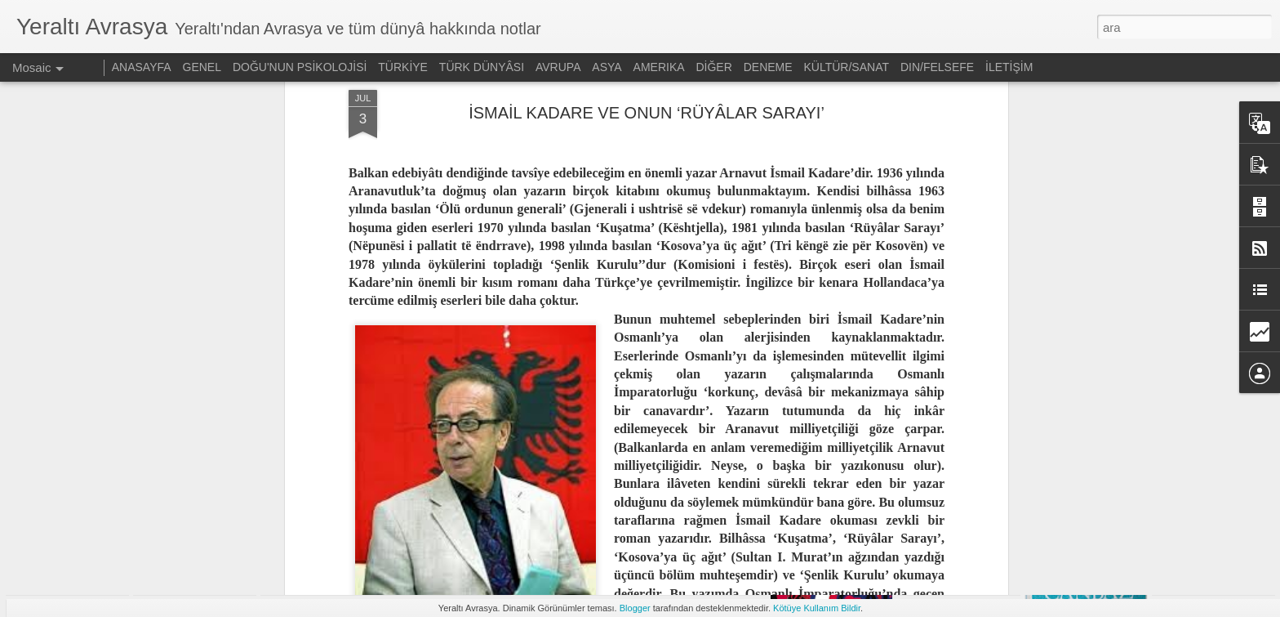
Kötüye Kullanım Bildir (816, 608)
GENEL (202, 67)
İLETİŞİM (1009, 67)
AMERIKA (659, 67)
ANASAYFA (141, 67)
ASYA (606, 67)
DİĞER (713, 67)
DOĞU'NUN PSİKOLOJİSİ (300, 67)
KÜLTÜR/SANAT (847, 67)
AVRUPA (558, 67)
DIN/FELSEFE (937, 67)
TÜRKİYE (403, 67)
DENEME (768, 67)
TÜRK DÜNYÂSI (481, 67)
